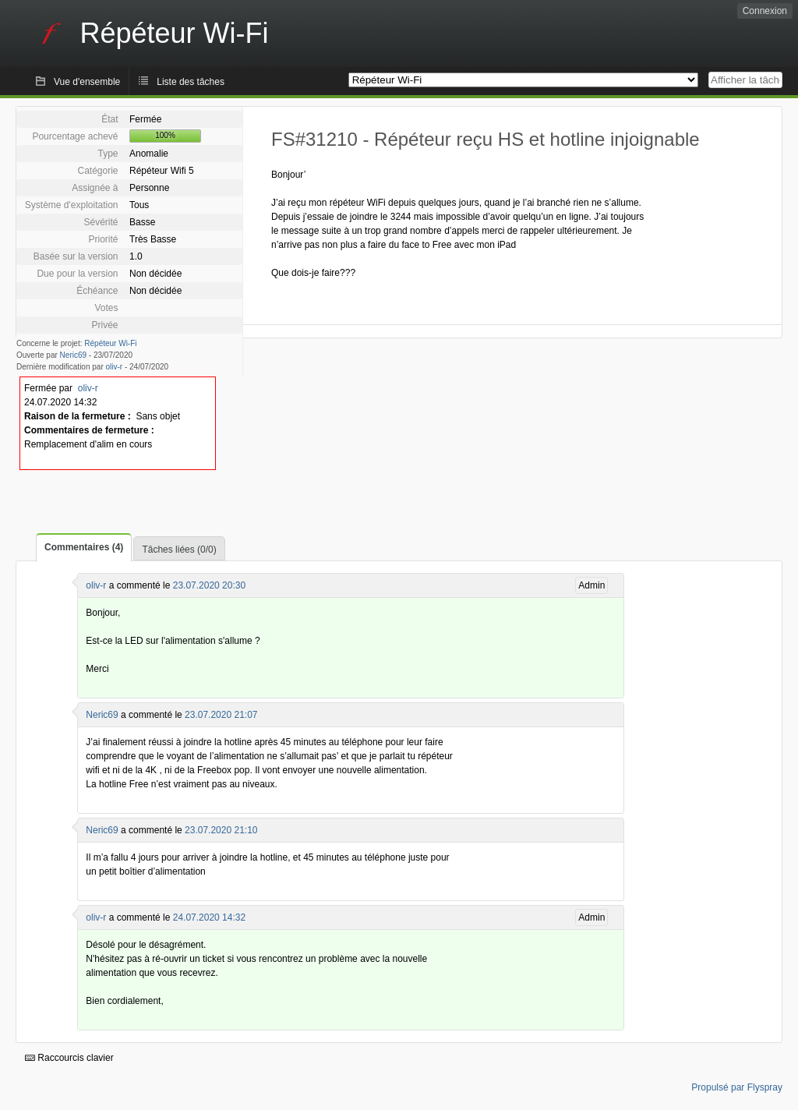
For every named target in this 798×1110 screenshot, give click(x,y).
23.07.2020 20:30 (209, 585)
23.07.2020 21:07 (221, 714)
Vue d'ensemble (87, 81)
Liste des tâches (190, 81)
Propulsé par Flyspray (736, 1087)
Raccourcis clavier (69, 1057)
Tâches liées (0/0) (179, 549)
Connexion (765, 10)
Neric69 (73, 355)
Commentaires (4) (83, 547)
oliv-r (114, 366)
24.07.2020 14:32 (209, 917)
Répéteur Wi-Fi (110, 343)
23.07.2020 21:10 (221, 830)
